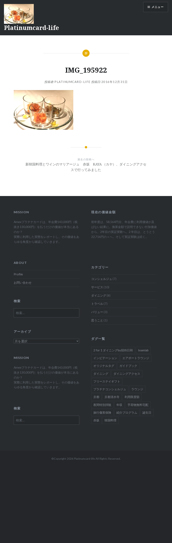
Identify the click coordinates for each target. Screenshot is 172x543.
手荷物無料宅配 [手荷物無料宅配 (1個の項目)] (138, 405)
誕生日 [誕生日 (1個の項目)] (146, 412)
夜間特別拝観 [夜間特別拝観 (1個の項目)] (102, 405)
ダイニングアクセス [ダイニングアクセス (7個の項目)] (126, 373)
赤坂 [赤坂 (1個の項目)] (96, 420)
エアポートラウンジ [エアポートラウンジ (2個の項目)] (135, 358)
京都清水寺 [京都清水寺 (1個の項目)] (111, 397)
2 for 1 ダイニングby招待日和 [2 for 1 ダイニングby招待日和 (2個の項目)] (113, 350)
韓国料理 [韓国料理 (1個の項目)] (110, 420)
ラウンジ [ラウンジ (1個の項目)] (137, 389)
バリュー (97, 312)
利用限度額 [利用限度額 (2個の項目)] (132, 397)
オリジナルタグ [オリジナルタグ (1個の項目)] (103, 365)
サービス (97, 287)
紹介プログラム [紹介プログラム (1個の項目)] (126, 412)
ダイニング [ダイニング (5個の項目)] (100, 373)
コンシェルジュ (101, 279)
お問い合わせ (23, 282)
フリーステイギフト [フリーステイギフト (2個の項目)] (106, 381)
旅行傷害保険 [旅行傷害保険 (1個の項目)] (102, 412)
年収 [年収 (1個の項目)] (119, 405)
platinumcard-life (72, 82)
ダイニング (98, 295)
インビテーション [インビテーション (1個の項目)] (105, 358)
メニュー (157, 7)
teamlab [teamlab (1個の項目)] (143, 350)
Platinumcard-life (31, 28)
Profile (18, 274)
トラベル (97, 303)
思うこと (97, 320)
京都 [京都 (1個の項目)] (96, 397)
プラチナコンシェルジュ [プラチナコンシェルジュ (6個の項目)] (109, 389)
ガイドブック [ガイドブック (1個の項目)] (128, 365)
